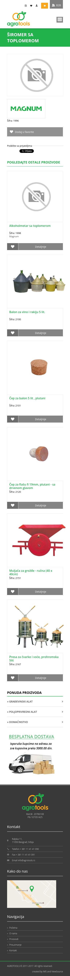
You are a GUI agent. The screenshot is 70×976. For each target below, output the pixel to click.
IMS (45, 971)
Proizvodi (12, 939)
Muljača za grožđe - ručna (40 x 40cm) (30, 572)
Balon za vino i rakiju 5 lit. (27, 312)
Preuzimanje (14, 944)
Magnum (14, 236)
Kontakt (12, 950)
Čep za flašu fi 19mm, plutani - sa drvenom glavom (32, 486)
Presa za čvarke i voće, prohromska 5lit (34, 658)
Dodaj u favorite (24, 132)
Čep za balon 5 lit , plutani (27, 398)
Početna (12, 927)
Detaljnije (40, 246)
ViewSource (57, 971)
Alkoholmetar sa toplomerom (30, 226)
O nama (12, 933)
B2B (58, 5)
